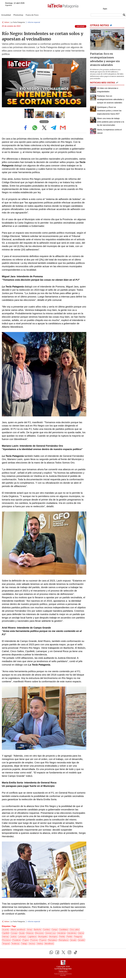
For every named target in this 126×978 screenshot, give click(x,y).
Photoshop (18, 15)
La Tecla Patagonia (18, 22)
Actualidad (6, 15)
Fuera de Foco (32, 15)
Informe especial (34, 22)
